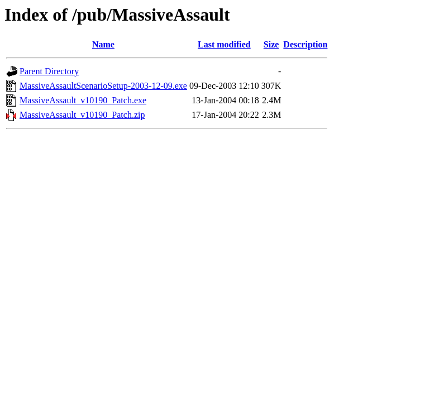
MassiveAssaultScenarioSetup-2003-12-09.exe (103, 85)
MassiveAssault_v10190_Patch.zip (82, 114)
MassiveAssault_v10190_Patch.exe (83, 100)
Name (103, 44)
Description (305, 44)
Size (271, 44)
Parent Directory (49, 71)
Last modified (224, 44)
